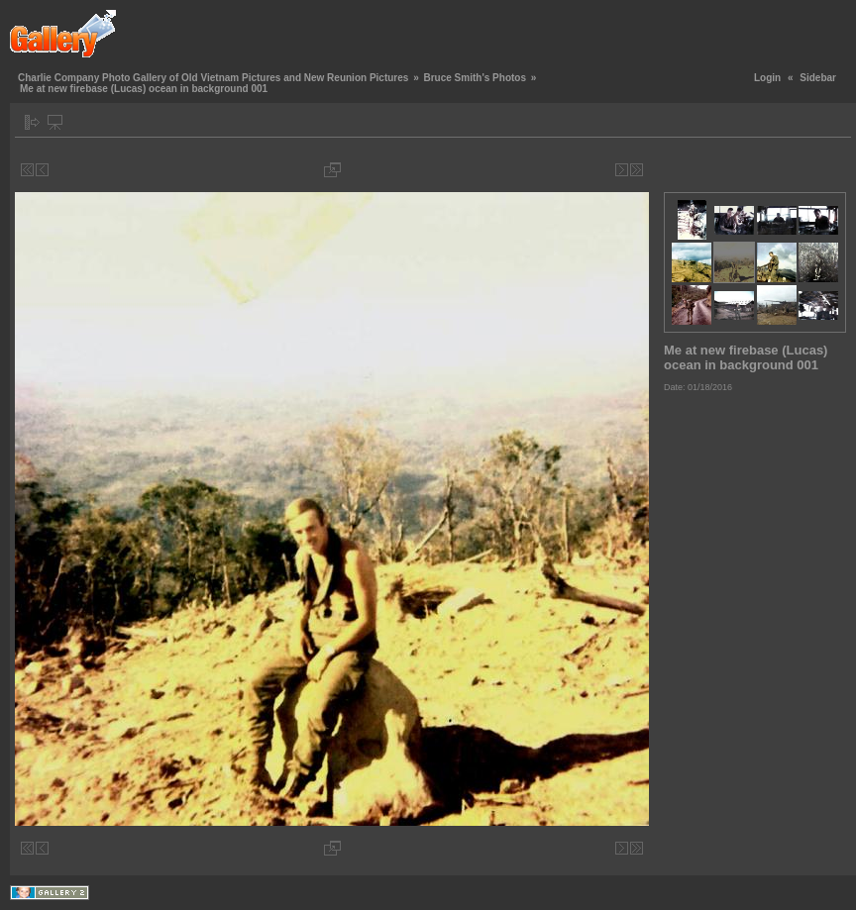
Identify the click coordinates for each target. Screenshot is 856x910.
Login (767, 77)
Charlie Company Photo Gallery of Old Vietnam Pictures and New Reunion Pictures (213, 77)
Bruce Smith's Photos (474, 77)
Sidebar (818, 77)
